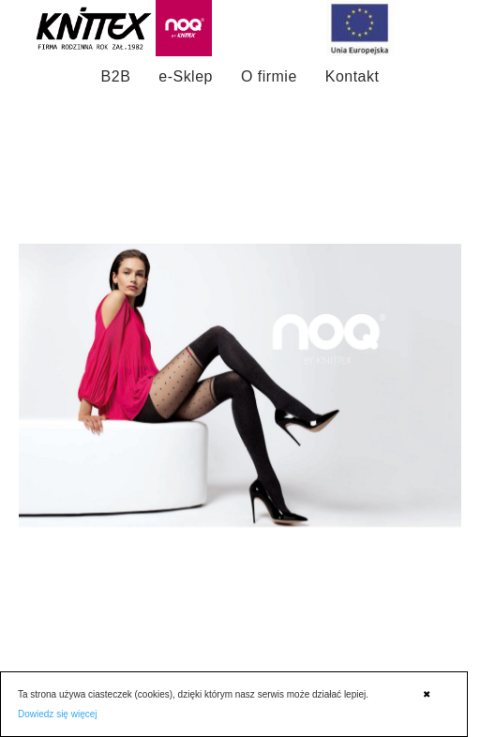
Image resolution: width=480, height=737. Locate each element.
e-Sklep (185, 76)
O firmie (269, 76)
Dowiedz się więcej (57, 714)
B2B (116, 76)
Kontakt (352, 76)
